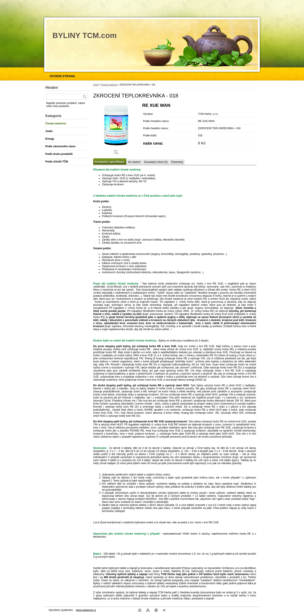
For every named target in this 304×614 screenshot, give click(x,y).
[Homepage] (62, 76)
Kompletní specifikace (110, 161)
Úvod (95, 85)
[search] (84, 96)
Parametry (177, 162)
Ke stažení (134, 162)
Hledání (51, 87)
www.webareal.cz (86, 610)
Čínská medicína (109, 85)
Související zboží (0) (155, 162)
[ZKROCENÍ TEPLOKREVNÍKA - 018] (116, 130)
